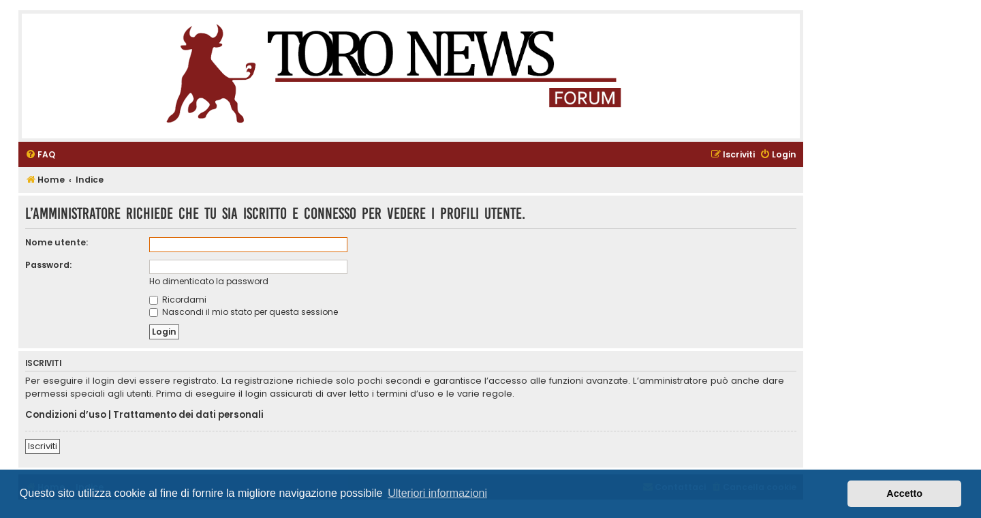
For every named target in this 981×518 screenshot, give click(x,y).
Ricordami (177, 299)
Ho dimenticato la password (208, 281)
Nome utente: (56, 242)
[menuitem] (40, 155)
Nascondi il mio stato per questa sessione (243, 312)
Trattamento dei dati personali (188, 415)
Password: (48, 265)
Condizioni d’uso (65, 415)
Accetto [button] (904, 493)
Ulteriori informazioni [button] (437, 493)
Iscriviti (42, 446)
